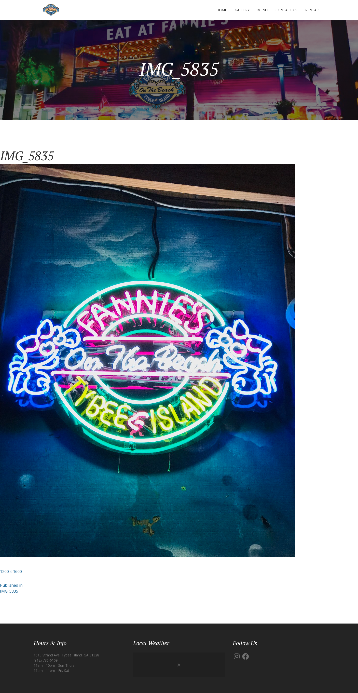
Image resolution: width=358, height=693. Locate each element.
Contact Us (286, 10)
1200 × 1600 (11, 571)
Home (222, 10)
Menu (262, 10)
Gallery (242, 10)
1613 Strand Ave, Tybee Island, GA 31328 (66, 655)
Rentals (312, 10)
